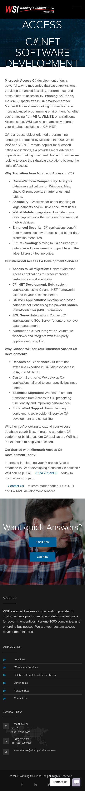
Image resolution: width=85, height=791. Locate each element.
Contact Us (16, 486)
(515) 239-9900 (46, 473)
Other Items (21, 682)
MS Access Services (26, 667)
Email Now (42, 542)
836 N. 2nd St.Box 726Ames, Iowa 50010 (20, 728)
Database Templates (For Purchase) (35, 675)
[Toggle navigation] (76, 7)
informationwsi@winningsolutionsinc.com (35, 750)
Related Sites (21, 690)
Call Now (42, 556)
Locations (19, 659)
